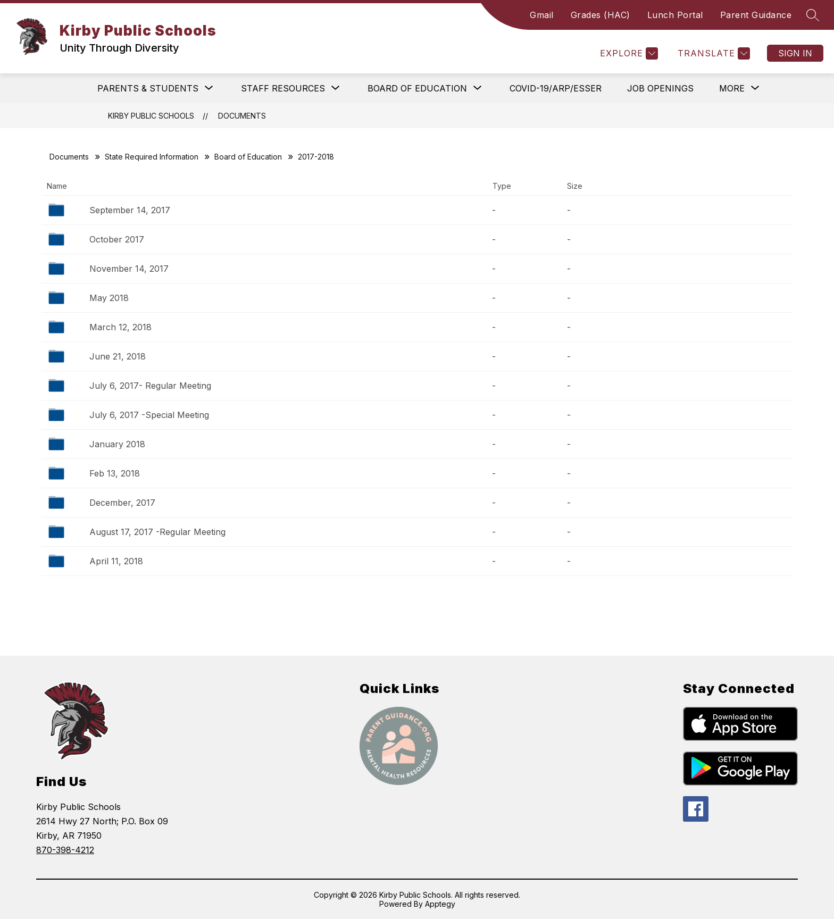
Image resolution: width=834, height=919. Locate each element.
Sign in (795, 53)
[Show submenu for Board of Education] (417, 88)
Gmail (542, 15)
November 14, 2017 (129, 268)
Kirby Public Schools (151, 115)
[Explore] (627, 53)
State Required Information (151, 156)
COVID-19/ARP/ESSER (556, 88)
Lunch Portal (675, 15)
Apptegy (440, 903)
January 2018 (117, 444)
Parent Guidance (756, 15)
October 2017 (116, 239)
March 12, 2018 (120, 327)
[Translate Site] (712, 53)
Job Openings (660, 88)
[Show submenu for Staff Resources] (283, 88)
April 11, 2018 (116, 561)
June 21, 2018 (117, 356)
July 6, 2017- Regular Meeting (150, 385)
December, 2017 (122, 502)
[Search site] (812, 15)
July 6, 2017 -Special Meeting (149, 415)
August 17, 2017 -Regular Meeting (157, 532)
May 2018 (109, 298)
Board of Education (248, 156)
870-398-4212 (65, 850)
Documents (242, 115)
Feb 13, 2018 (114, 473)
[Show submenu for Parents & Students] (147, 88)
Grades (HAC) (600, 15)
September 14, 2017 (129, 210)
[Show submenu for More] (732, 88)
